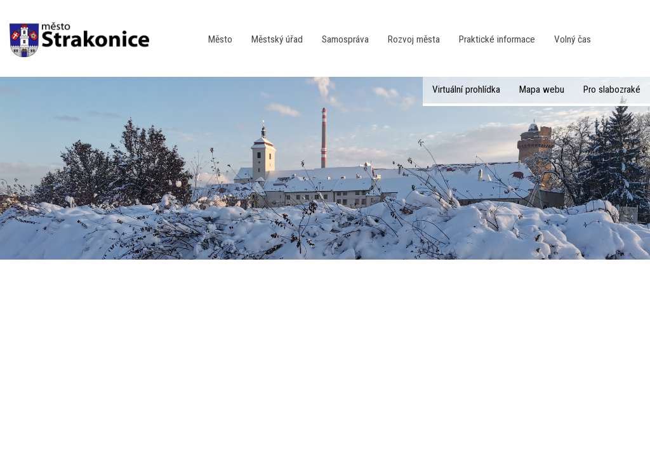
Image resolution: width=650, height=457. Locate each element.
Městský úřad (277, 39)
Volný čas (572, 39)
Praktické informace (497, 39)
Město (220, 39)
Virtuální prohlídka (466, 89)
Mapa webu (541, 89)
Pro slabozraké (611, 89)
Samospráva (345, 39)
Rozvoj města (414, 39)
